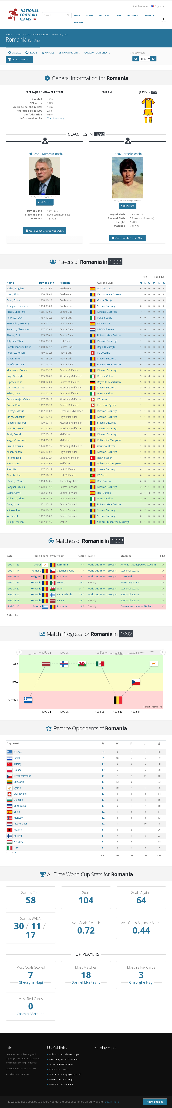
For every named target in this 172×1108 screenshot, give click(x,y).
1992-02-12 (13, 606)
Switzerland (20, 793)
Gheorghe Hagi (31, 973)
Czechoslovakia (22, 776)
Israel (17, 758)
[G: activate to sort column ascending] (159, 743)
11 (103, 829)
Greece (18, 752)
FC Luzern (102, 399)
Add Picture (44, 202)
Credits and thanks (59, 1060)
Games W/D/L (30, 918)
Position (65, 282)
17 (103, 763)
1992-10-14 (13, 576)
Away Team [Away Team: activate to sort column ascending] (57, 556)
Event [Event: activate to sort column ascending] (91, 556)
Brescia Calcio (105, 376)
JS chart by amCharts (152, 706)
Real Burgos (104, 492)
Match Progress (69, 52)
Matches (48, 52)
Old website (140, 6)
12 (103, 811)
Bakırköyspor (104, 457)
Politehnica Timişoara (109, 440)
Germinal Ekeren (106, 446)
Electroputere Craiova (109, 294)
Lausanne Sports (106, 405)
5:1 (81, 588)
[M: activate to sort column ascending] (103, 743)
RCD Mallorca (105, 288)
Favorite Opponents (97, 52)
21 (103, 758)
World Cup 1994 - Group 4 (102, 564)
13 (103, 781)
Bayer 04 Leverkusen (109, 382)
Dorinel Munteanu (86, 973)
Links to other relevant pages (64, 1045)
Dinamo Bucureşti (107, 311)
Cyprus (17, 787)
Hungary (18, 841)
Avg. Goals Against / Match (141, 918)
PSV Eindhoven (105, 329)
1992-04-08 (13, 600)
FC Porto (102, 475)
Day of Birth (46, 282)
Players (31, 52)
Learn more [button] (112, 1101)
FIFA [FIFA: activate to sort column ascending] (162, 556)
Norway (18, 817)
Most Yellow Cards (141, 958)
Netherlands (20, 823)
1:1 (81, 570)
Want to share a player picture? (65, 1065)
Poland (18, 770)
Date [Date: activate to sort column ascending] (10, 556)
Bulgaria (18, 799)
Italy (16, 847)
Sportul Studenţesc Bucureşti (113, 522)
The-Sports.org (55, 118)
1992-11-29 (13, 564)
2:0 (81, 582)
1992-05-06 (13, 594)
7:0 (81, 594)
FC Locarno (103, 352)
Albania (18, 829)
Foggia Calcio (104, 317)
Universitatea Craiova (109, 335)
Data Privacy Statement (61, 1075)
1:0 (81, 576)
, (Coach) (45, 154)
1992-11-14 (13, 570)
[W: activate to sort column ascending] (117, 743)
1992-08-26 (13, 582)
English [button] (157, 6)
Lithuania (19, 781)
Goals (86, 892)
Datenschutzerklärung (60, 1070)
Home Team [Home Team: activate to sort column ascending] (40, 556)
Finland (18, 835)
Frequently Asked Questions (64, 1050)
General (14, 52)
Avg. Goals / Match (86, 918)
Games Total (31, 892)
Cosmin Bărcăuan (31, 1005)
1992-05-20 (13, 588)
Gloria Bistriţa (104, 300)
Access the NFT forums (61, 1055)
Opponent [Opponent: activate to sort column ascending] (13, 743)
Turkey (17, 763)
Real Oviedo (104, 481)
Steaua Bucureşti (106, 306)
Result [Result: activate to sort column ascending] (82, 556)
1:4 (81, 564)
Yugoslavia (20, 805)
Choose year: (137, 52)
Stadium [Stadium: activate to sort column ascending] (126, 556)
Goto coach (44, 230)
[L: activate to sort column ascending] (145, 743)
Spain (17, 811)
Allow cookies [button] (155, 1101)
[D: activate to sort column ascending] (131, 743)
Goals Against (141, 892)
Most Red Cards (30, 990)
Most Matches (86, 958)
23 (103, 752)
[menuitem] (91, 652)
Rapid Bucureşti (106, 347)
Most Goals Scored (30, 958)
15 (103, 776)
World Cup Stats (19, 59)
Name (10, 282)
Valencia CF (103, 323)
